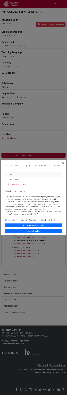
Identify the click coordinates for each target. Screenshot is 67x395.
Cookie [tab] (9, 174)
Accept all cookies (33, 231)
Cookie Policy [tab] (12, 179)
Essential (11, 220)
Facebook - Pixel (48, 220)
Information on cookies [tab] (16, 184)
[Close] (63, 163)
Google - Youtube (28, 220)
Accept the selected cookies (33, 225)
